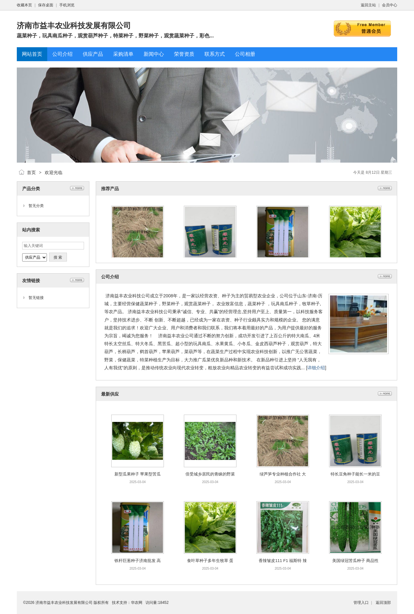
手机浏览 (66, 5)
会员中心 (389, 5)
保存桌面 (45, 5)
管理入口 (361, 602)
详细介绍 (316, 367)
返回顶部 (383, 602)
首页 (31, 172)
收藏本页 (24, 5)
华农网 (136, 602)
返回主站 (368, 5)
